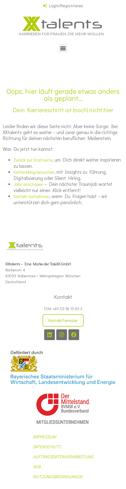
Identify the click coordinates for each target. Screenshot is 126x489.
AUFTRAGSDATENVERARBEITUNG (63, 456)
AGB (36, 466)
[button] (63, 48)
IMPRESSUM (44, 436)
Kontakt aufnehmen (31, 196)
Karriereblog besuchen (33, 172)
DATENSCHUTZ (47, 446)
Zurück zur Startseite (32, 160)
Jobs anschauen (28, 184)
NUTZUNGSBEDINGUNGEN (57, 476)
